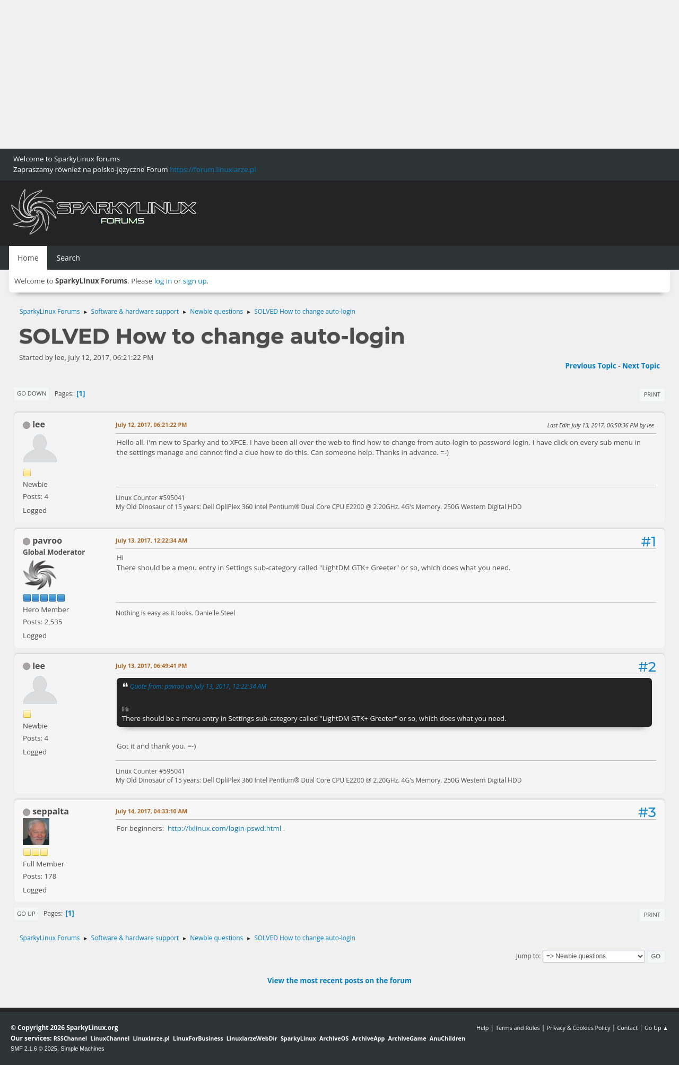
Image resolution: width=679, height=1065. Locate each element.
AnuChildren (447, 1038)
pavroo (47, 540)
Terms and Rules (517, 1028)
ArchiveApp (368, 1038)
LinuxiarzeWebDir (252, 1038)
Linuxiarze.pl (151, 1038)
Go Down (31, 393)
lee (38, 424)
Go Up (26, 913)
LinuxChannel (109, 1038)
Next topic (641, 366)
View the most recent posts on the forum (339, 980)
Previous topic (590, 366)
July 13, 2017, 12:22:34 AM (151, 540)
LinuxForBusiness (198, 1038)
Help (482, 1028)
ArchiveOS (334, 1038)
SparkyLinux (298, 1038)
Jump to (527, 955)
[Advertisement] (318, 74)
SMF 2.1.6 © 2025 (34, 1048)
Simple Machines (82, 1048)
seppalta (50, 811)
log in (163, 281)
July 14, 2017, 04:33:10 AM (151, 811)
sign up (195, 281)
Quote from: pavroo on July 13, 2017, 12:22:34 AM (198, 686)
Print (652, 394)
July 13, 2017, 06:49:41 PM (151, 665)
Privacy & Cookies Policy (578, 1028)
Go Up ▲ (656, 1028)
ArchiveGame (407, 1038)
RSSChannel (70, 1038)
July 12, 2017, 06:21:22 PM (151, 424)
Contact (627, 1028)
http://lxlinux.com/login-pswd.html (224, 828)
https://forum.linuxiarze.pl (213, 169)
